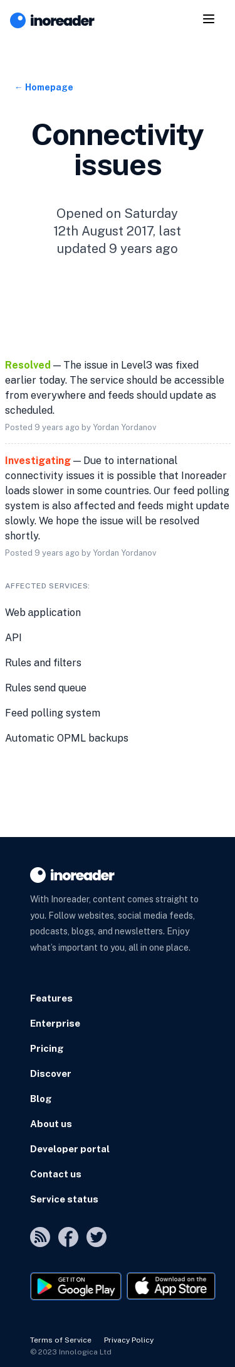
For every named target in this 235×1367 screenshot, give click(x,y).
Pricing (47, 1048)
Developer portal (70, 1148)
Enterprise (55, 1023)
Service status (64, 1199)
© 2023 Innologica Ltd (71, 1352)
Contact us (55, 1174)
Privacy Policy (129, 1340)
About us (51, 1123)
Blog (41, 1098)
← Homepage (43, 87)
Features (51, 998)
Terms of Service (60, 1340)
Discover (50, 1073)
